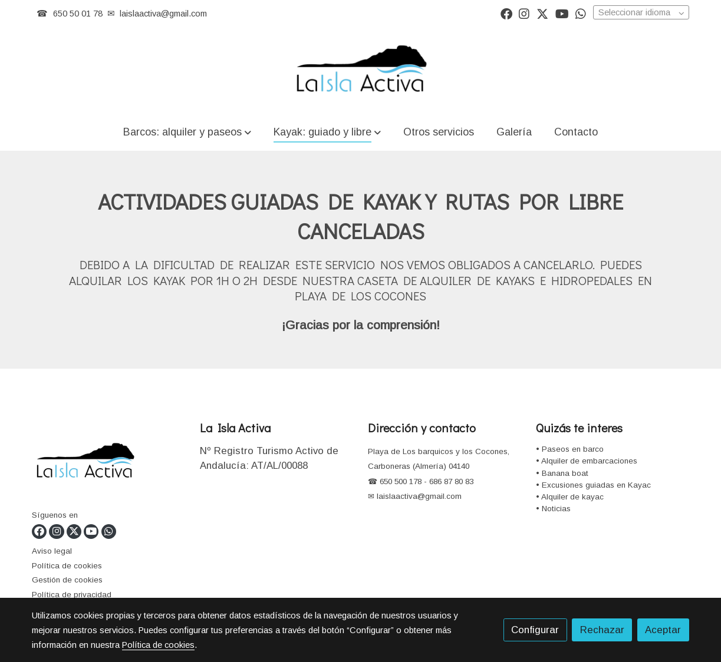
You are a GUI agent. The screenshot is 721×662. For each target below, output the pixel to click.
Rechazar (602, 629)
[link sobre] (108, 463)
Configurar (535, 629)
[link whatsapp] (580, 13)
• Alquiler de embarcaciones (586, 460)
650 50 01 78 (78, 13)
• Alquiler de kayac (570, 496)
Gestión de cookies (67, 579)
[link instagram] (524, 13)
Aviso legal (52, 551)
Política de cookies (67, 565)
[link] (360, 70)
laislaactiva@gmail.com (163, 13)
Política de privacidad (71, 594)
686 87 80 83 (451, 481)
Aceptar (663, 629)
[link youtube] (562, 13)
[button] (187, 131)
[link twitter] (542, 13)
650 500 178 (399, 481)
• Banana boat (562, 473)
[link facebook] (506, 13)
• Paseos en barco (570, 449)
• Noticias (553, 508)
